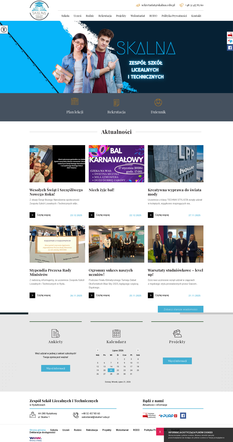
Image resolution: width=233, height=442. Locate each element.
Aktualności (116, 132)
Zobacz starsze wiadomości (180, 309)
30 (124, 374)
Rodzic (90, 16)
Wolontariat (138, 16)
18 (138, 367)
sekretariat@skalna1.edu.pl (155, 5)
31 (131, 374)
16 (124, 367)
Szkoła (65, 16)
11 (138, 363)
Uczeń (77, 16)
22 (118, 370)
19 (98, 370)
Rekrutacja (105, 16)
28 (111, 374)
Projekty (121, 16)
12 (98, 367)
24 (131, 370)
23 (124, 370)
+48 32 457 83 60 (191, 5)
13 (104, 367)
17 (131, 367)
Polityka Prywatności (174, 16)
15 (118, 367)
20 (104, 370)
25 (138, 370)
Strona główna (38, 430)
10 (131, 363)
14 (111, 367)
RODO (153, 16)
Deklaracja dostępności (42, 432)
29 (118, 374)
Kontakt (196, 16)
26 (98, 374)
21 (111, 370)
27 (104, 374)
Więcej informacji (55, 368)
